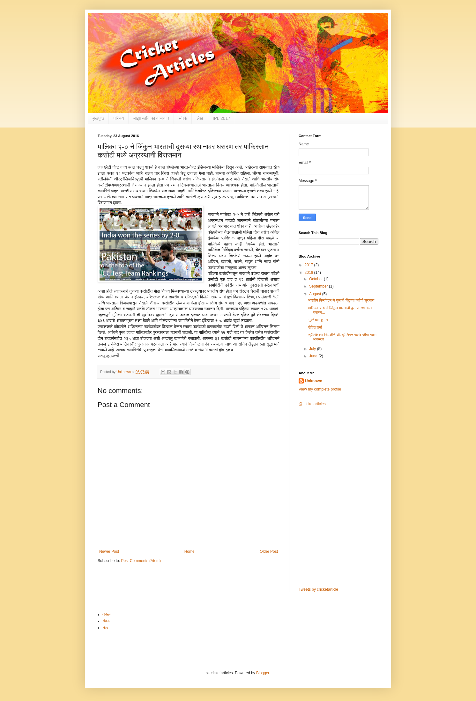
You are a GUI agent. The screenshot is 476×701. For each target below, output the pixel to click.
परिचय (119, 118)
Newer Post (109, 551)
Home (189, 551)
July (313, 349)
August (315, 294)
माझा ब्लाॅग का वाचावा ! (151, 118)
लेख (200, 118)
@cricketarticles (312, 404)
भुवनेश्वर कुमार (318, 320)
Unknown (313, 381)
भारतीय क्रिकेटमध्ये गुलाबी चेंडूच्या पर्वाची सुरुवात (341, 300)
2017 (309, 265)
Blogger (262, 673)
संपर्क (183, 118)
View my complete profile (320, 389)
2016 (309, 272)
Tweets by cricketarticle (318, 589)
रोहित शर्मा (315, 327)
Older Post (269, 551)
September (319, 286)
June (313, 356)
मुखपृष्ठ (98, 118)
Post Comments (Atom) (141, 561)
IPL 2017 (222, 118)
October (316, 279)
